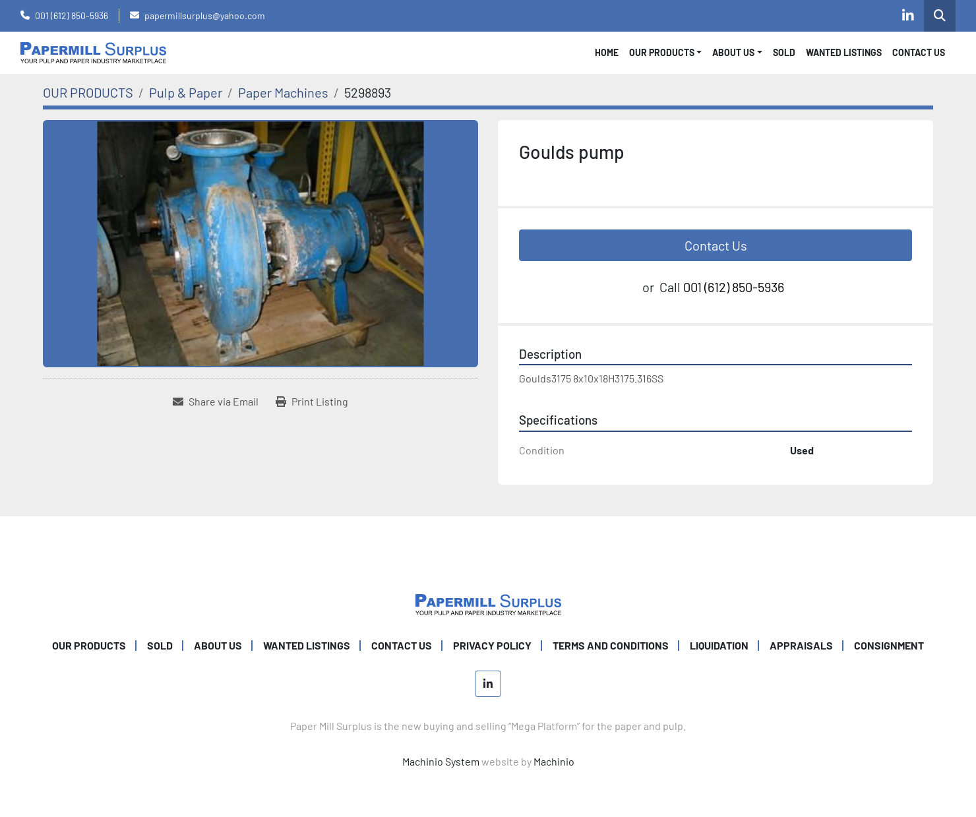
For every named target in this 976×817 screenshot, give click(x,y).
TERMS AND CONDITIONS (611, 645)
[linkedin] (908, 16)
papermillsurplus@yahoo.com (204, 15)
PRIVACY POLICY (492, 645)
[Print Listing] (312, 401)
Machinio (554, 761)
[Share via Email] (215, 401)
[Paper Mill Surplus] (488, 603)
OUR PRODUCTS (661, 52)
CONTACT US (918, 52)
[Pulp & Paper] (185, 92)
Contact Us (716, 245)
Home (607, 52)
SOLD (784, 52)
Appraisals (801, 645)
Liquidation (719, 645)
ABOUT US (218, 645)
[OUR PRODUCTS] (88, 92)
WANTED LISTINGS (844, 52)
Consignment (889, 645)
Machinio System (440, 761)
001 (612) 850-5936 (71, 15)
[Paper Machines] (283, 92)
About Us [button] (733, 52)
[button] (665, 52)
